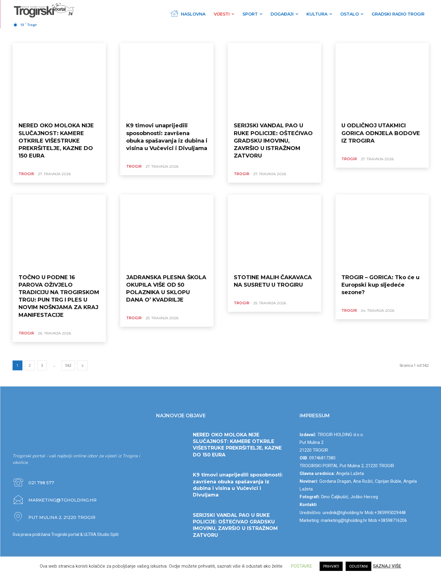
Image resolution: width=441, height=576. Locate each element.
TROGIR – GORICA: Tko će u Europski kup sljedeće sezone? (380, 285)
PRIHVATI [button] (331, 566)
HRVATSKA (68, 35)
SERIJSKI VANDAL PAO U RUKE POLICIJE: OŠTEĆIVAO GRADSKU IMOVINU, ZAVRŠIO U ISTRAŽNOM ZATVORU (273, 140)
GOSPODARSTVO (112, 35)
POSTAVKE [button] (301, 566)
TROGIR (26, 35)
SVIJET (87, 35)
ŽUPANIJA (46, 35)
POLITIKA (169, 35)
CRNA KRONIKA (143, 35)
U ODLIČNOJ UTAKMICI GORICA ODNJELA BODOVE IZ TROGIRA (380, 133)
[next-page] (82, 365)
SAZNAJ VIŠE (387, 566)
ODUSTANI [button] (358, 566)
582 (68, 365)
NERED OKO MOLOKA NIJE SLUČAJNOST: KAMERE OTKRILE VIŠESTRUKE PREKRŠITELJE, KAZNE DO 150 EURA (56, 140)
